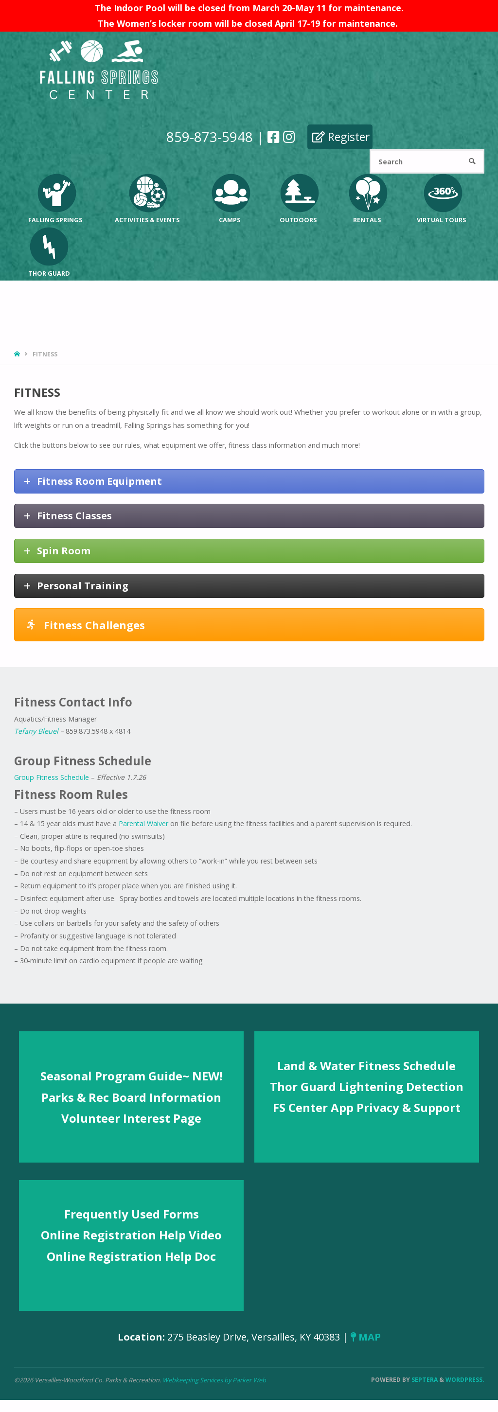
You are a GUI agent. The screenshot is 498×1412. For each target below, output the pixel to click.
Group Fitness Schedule (51, 777)
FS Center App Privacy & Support (367, 1107)
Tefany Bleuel (36, 731)
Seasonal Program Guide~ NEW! (131, 1076)
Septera (424, 1380)
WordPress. (464, 1380)
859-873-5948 (209, 136)
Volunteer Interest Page (131, 1118)
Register (341, 136)
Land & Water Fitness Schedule (366, 1066)
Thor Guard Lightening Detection (366, 1086)
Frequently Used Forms (131, 1214)
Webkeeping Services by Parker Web (214, 1380)
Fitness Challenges (86, 625)
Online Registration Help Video (131, 1235)
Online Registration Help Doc (131, 1256)
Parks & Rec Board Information (131, 1097)
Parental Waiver (143, 823)
